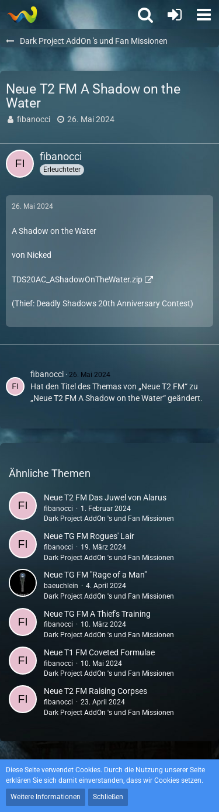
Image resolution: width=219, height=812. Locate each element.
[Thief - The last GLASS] (22, 14)
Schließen (108, 797)
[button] (203, 14)
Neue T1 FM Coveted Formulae (99, 652)
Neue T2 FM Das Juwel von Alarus (105, 497)
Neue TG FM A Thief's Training (97, 613)
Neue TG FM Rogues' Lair (89, 536)
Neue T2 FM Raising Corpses (95, 691)
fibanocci (33, 119)
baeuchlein (61, 586)
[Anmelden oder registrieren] (174, 14)
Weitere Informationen (46, 797)
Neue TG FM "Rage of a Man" (95, 574)
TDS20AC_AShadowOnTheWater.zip (77, 279)
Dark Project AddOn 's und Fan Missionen (109, 518)
